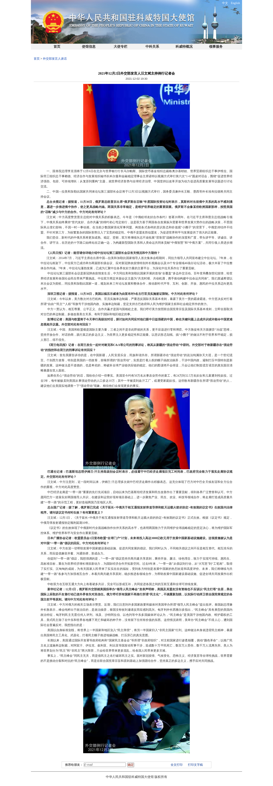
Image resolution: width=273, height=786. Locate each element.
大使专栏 (120, 46)
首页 (57, 46)
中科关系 (152, 46)
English (235, 3)
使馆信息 (89, 46)
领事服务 (216, 46)
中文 (225, 3)
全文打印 (177, 764)
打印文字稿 (195, 764)
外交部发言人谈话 (55, 58)
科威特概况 (184, 46)
